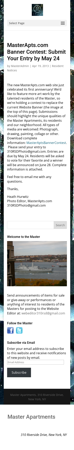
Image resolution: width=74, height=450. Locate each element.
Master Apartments (31, 417)
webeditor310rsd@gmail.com (43, 313)
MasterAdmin (20, 66)
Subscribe (19, 372)
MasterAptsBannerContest (46, 143)
